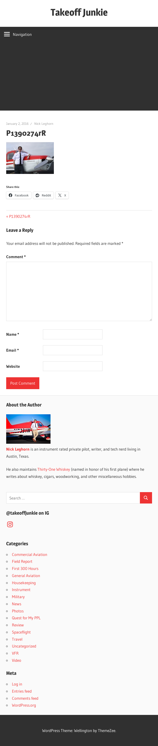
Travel (17, 639)
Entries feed (22, 691)
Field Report (22, 561)
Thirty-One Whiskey (53, 469)
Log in (17, 683)
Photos (18, 610)
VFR (15, 653)
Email (12, 350)
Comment (16, 256)
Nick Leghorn (43, 123)
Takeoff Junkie (79, 12)
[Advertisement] (79, 77)
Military (18, 596)
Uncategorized (24, 645)
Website (13, 366)
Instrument (21, 589)
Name (12, 334)
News (16, 603)
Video (16, 660)
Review (18, 624)
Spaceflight (21, 631)
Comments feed (25, 698)
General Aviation (26, 575)
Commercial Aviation (29, 554)
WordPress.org (24, 705)
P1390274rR (19, 216)
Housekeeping (24, 582)
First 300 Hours (25, 568)
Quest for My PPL (26, 617)
